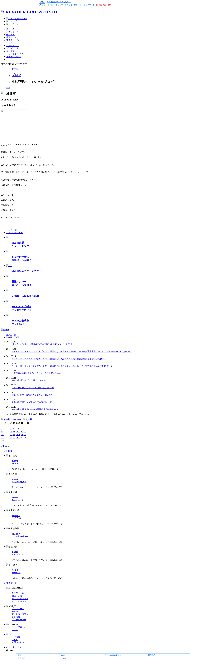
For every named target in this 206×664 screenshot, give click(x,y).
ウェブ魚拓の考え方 (113, 655)
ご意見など (65, 658)
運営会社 (21, 658)
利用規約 (151, 655)
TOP (20, 655)
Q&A (63, 655)
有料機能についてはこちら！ (59, 1)
